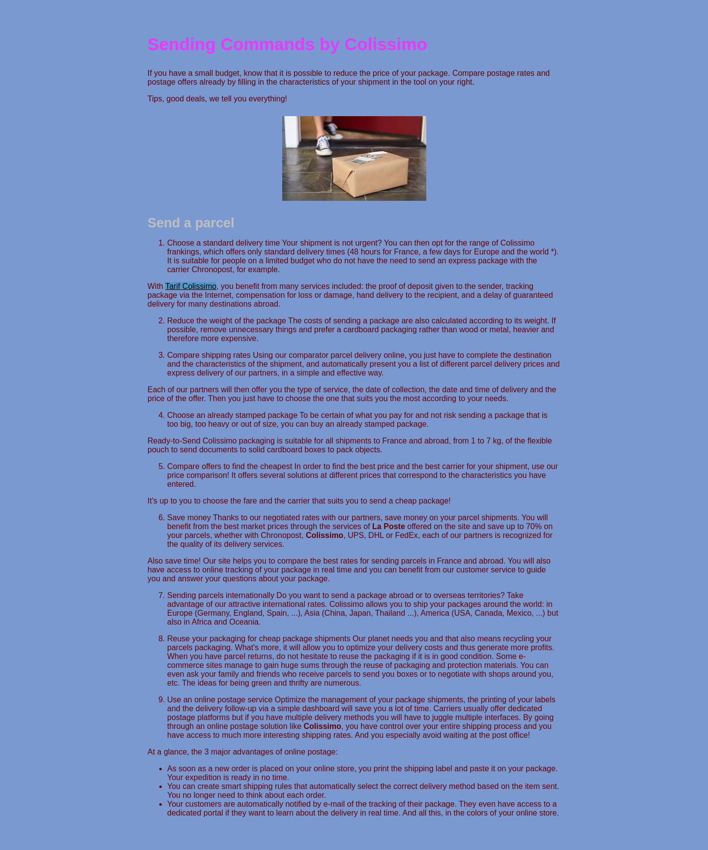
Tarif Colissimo (190, 286)
